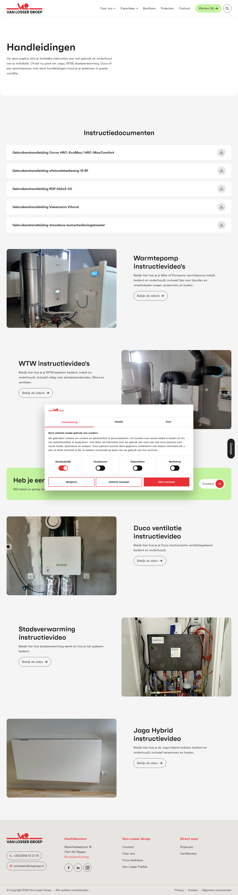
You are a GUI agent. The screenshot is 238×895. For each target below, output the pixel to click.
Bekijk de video (147, 561)
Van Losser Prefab (134, 867)
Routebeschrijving (76, 857)
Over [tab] (169, 421)
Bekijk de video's (148, 296)
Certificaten (188, 853)
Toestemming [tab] (69, 422)
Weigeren (71, 481)
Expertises (128, 8)
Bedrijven (149, 8)
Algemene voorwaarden (216, 890)
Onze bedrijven (132, 860)
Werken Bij (206, 8)
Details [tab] (119, 421)
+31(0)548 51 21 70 (26, 856)
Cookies (193, 890)
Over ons (106, 8)
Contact (184, 8)
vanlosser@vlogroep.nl (28, 866)
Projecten (167, 8)
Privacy (179, 890)
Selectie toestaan (119, 481)
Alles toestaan (166, 481)
